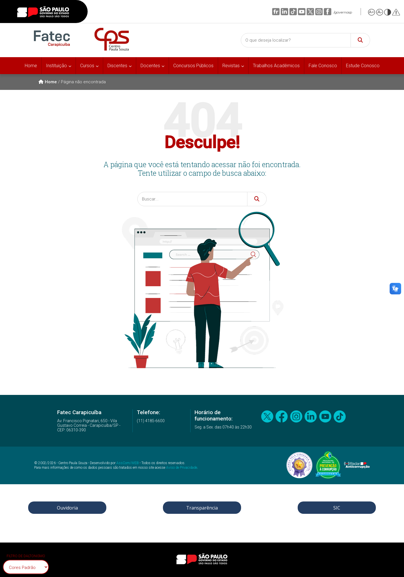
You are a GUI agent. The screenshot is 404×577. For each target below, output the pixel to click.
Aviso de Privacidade (181, 468)
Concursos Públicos (193, 65)
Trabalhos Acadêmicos (276, 65)
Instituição (56, 65)
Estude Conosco (363, 65)
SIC (336, 508)
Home (31, 65)
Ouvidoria (67, 508)
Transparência (202, 508)
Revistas (231, 65)
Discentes (117, 65)
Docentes (150, 65)
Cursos (87, 65)
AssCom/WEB (127, 463)
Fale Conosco (323, 65)
